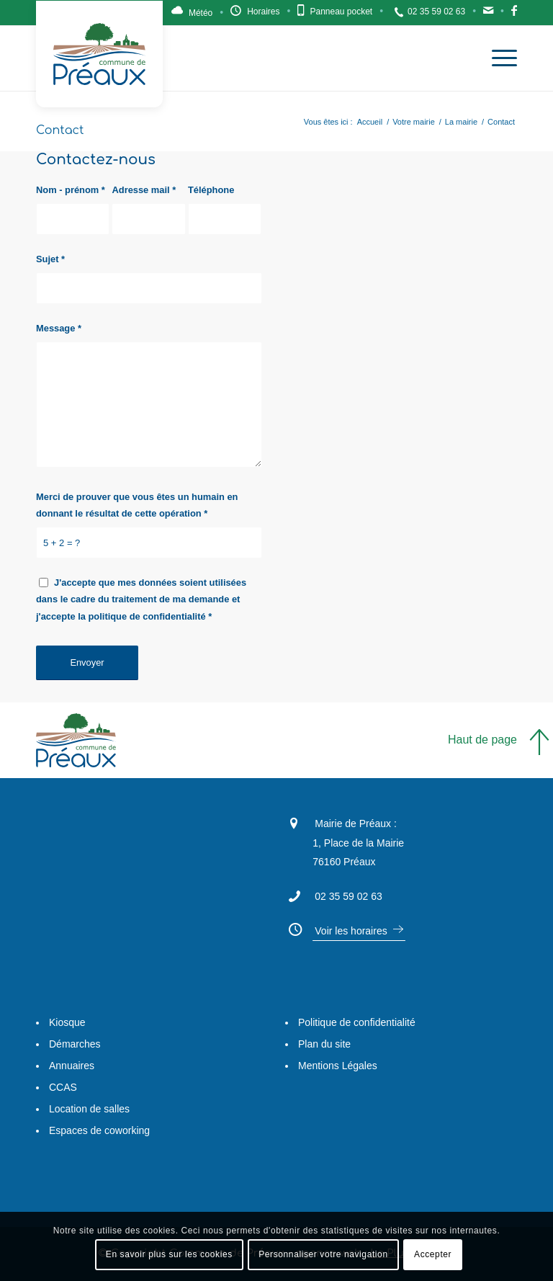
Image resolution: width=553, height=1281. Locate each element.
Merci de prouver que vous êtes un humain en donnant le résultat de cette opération (137, 505)
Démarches (75, 1044)
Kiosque (67, 1022)
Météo (200, 13)
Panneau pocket (341, 11)
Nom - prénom (70, 189)
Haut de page (482, 739)
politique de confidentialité (147, 616)
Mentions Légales (337, 1065)
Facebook (514, 14)
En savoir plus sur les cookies (169, 1254)
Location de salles (89, 1109)
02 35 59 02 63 (436, 11)
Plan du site (324, 1044)
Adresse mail (144, 189)
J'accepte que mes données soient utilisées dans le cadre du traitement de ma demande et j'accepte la (141, 599)
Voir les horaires (351, 931)
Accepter (432, 1254)
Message (58, 328)
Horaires (263, 11)
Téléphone (211, 189)
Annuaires (71, 1065)
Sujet (50, 259)
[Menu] (497, 58)
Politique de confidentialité (356, 1022)
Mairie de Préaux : (356, 823)
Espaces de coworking (99, 1130)
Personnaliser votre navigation (322, 1254)
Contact (488, 14)
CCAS (63, 1087)
